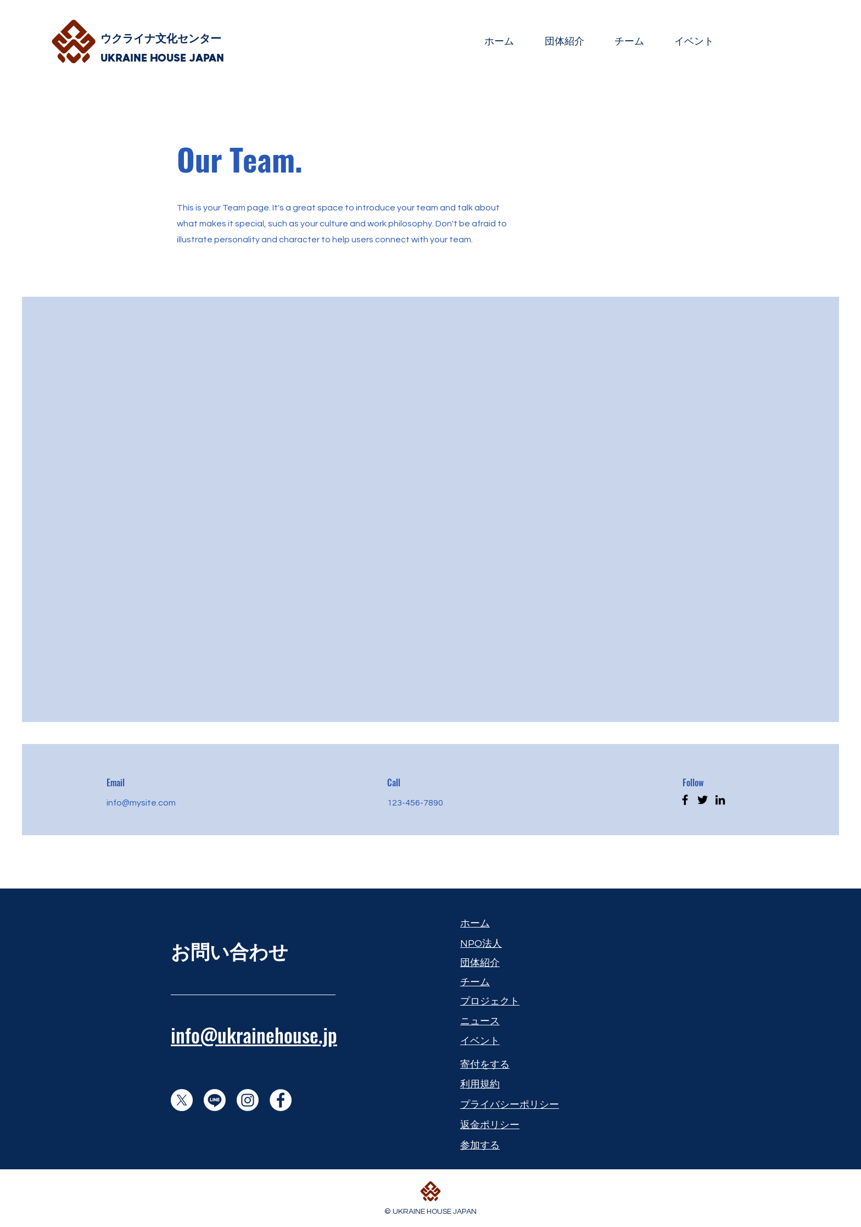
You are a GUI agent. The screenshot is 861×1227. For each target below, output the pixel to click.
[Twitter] (702, 800)
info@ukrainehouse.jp (254, 1034)
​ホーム (475, 923)
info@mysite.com (141, 802)
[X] (182, 1100)
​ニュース (480, 1021)
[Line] (215, 1100)
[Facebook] (685, 800)
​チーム (475, 982)
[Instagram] (248, 1100)
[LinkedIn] (720, 800)
